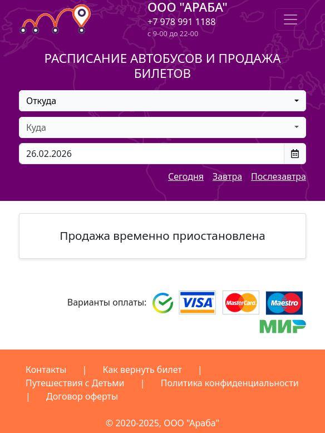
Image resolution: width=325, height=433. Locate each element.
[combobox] (162, 100)
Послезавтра (278, 176)
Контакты (46, 369)
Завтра (227, 176)
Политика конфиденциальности (230, 383)
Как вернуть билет (142, 369)
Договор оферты (82, 396)
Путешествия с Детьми (75, 383)
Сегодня (186, 176)
